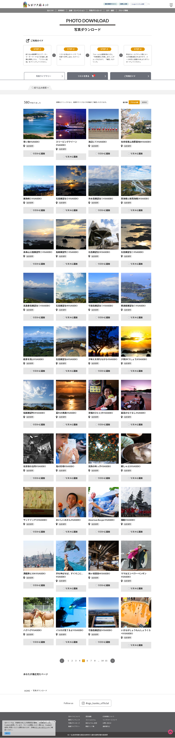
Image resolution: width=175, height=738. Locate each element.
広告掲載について (108, 717)
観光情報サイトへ (110, 4)
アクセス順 (134, 103)
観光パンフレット (74, 720)
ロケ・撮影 (110, 11)
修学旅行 (61, 11)
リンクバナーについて (110, 720)
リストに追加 (39, 154)
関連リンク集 (90, 727)
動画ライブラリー (74, 727)
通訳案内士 (106, 727)
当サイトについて (74, 717)
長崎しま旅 (123, 4)
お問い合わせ (107, 723)
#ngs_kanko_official (95, 703)
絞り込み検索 (40, 88)
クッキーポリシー (42, 727)
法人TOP (50, 11)
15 (106, 661)
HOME (27, 691)
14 (102, 661)
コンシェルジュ (91, 720)
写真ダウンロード (95, 11)
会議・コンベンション (77, 11)
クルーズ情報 (123, 11)
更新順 (144, 103)
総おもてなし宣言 (91, 723)
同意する (7, 733)
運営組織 (88, 717)
